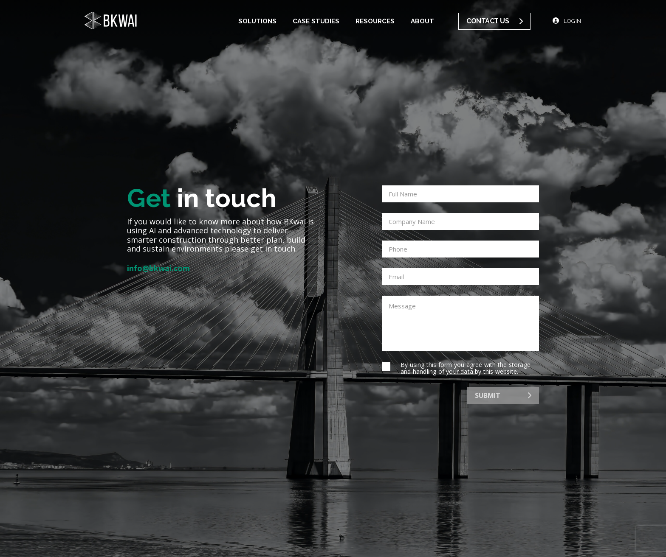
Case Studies (316, 21)
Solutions (257, 21)
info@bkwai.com (158, 268)
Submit (503, 395)
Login (567, 20)
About (422, 21)
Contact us (494, 21)
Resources (375, 21)
